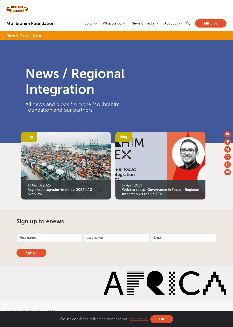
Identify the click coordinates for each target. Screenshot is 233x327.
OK (161, 319)
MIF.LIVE (211, 23)
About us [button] (171, 23)
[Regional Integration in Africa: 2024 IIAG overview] (66, 165)
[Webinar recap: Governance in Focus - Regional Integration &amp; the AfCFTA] (160, 165)
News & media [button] (142, 23)
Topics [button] (88, 23)
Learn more (139, 319)
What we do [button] (112, 23)
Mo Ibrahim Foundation (31, 23)
